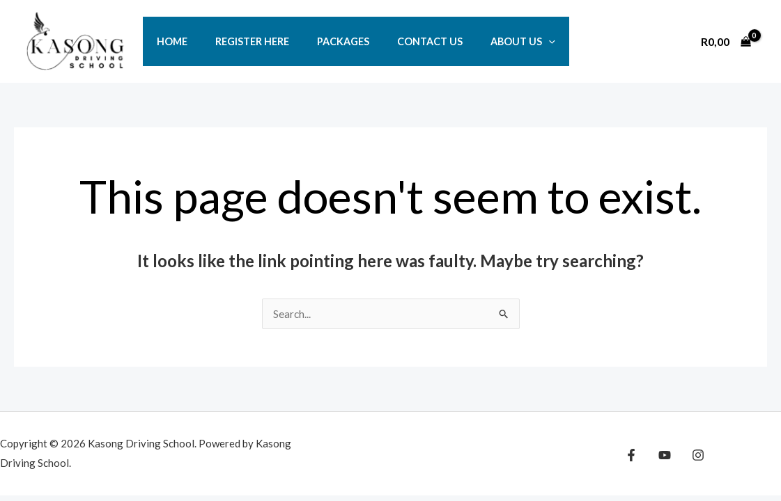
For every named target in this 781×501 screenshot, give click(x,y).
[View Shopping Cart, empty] (726, 41)
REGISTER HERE (240, 41)
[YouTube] (661, 456)
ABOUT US (488, 41)
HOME (168, 41)
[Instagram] (691, 456)
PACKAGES (323, 41)
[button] (513, 41)
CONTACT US (402, 41)
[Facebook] (631, 456)
